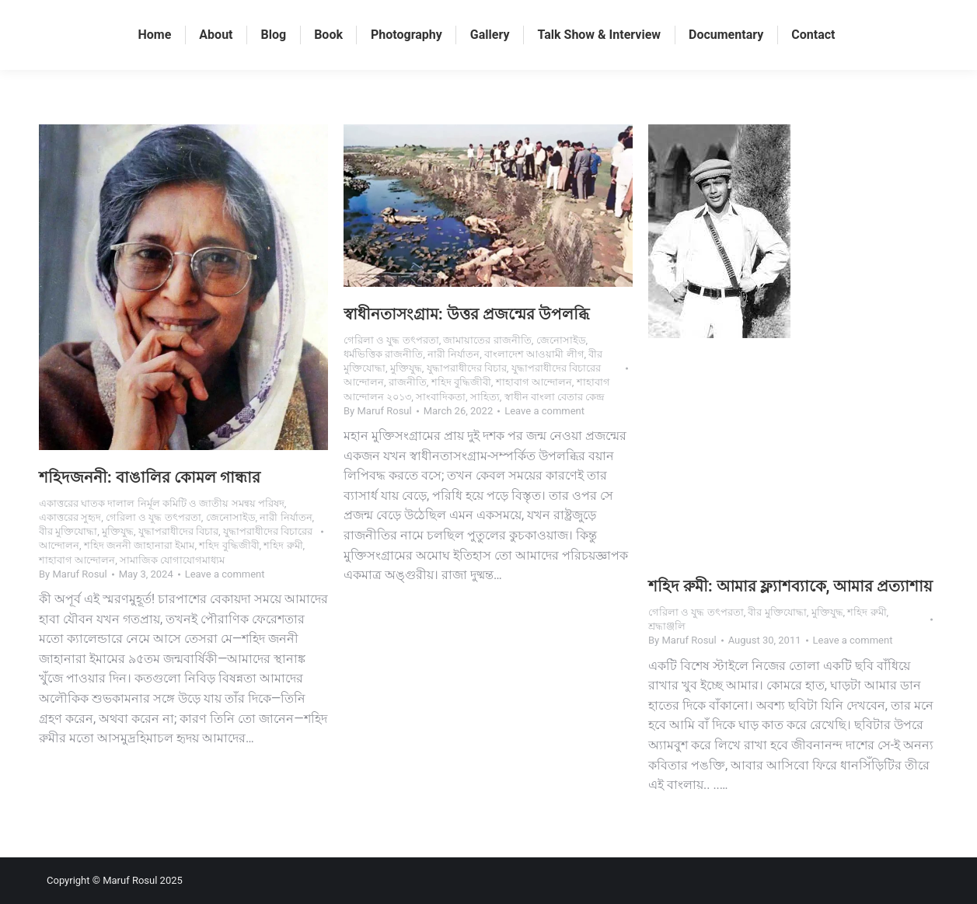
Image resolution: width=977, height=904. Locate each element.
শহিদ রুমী (282, 545)
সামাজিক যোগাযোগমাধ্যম (172, 560)
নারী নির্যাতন (286, 517)
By (73, 574)
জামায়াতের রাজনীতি (487, 340)
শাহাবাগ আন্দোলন (77, 560)
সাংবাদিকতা (441, 397)
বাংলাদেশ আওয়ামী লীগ (534, 354)
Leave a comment (225, 574)
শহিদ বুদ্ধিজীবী (229, 545)
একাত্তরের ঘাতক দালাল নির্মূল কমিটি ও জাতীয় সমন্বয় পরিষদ (161, 503)
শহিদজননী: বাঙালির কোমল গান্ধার (149, 477)
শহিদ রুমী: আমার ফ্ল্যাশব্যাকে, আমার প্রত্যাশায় (790, 586)
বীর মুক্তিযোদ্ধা (68, 531)
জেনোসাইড (231, 517)
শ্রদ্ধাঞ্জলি (667, 626)
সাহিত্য (485, 397)
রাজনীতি (408, 382)
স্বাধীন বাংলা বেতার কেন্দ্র (554, 397)
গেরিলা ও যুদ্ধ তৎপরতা (153, 517)
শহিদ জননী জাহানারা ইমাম (139, 545)
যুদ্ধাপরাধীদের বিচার (178, 531)
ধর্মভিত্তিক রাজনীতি (383, 354)
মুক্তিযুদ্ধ (118, 531)
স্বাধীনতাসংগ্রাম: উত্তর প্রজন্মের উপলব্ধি (466, 314)
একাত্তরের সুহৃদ (70, 517)
